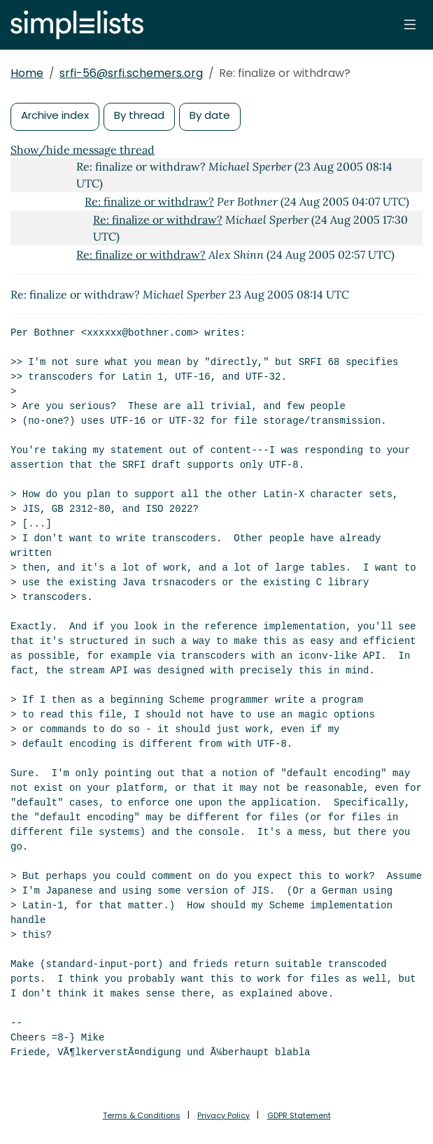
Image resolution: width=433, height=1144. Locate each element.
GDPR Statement (299, 1115)
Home (26, 73)
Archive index (55, 115)
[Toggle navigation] (410, 24)
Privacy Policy (223, 1115)
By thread (139, 115)
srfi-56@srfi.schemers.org (131, 73)
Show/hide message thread (82, 150)
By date (210, 115)
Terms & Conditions (141, 1115)
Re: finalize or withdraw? (149, 201)
